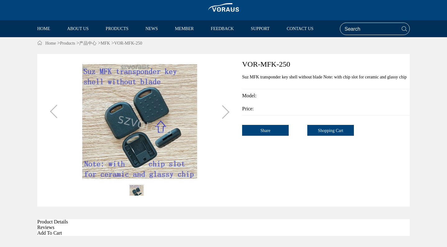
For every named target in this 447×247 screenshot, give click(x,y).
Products (67, 43)
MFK (105, 43)
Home (50, 43)
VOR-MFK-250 (128, 43)
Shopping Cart (330, 130)
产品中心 (88, 43)
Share (265, 130)
